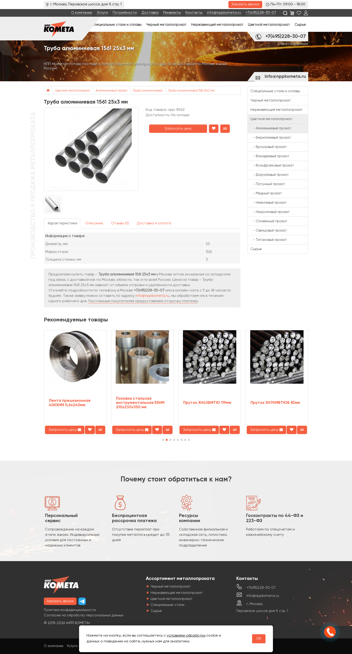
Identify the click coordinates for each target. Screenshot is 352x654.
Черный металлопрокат (166, 24)
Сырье (300, 24)
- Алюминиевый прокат (270, 128)
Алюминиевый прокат (111, 90)
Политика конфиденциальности (70, 610)
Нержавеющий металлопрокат (217, 24)
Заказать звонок (245, 4)
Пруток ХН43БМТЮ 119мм (207, 403)
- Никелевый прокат (268, 202)
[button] (163, 440)
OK (258, 639)
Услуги (102, 13)
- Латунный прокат (267, 184)
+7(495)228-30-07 (261, 13)
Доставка (150, 13)
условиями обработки (186, 636)
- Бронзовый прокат (268, 147)
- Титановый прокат (268, 240)
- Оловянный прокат (268, 221)
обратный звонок (293, 44)
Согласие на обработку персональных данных (84, 615)
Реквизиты (172, 13)
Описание (94, 223)
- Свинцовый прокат (268, 230)
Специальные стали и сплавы (116, 24)
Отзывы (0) (120, 223)
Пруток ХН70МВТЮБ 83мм (275, 403)
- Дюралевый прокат (269, 175)
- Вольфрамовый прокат (272, 165)
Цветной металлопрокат (269, 24)
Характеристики (62, 223)
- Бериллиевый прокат (270, 137)
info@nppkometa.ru (224, 13)
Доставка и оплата (154, 223)
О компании (81, 13)
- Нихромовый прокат (270, 212)
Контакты (194, 13)
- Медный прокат (266, 193)
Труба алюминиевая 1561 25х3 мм (191, 90)
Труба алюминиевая (148, 90)
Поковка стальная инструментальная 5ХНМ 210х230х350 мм (140, 403)
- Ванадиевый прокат (269, 156)
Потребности (125, 13)
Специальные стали (167, 605)
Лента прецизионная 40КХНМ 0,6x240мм (69, 403)
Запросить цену (178, 128)
